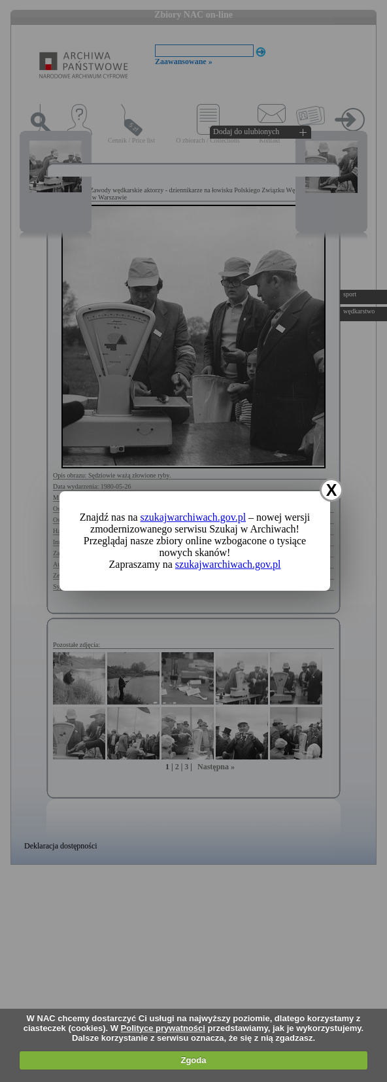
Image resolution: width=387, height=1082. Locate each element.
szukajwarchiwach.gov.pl (193, 517)
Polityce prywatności (163, 1028)
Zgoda (193, 1060)
